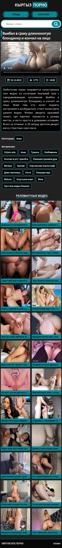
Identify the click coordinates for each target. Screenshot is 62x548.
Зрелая (21, 165)
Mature (8, 179)
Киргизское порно (12, 543)
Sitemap (56, 543)
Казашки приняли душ (45, 159)
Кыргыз (31, 5)
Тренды (16, 14)
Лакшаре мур (43, 172)
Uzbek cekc (10, 152)
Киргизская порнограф (42, 165)
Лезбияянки (50, 152)
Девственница (12, 172)
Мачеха (8, 165)
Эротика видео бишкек (16, 186)
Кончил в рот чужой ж (16, 159)
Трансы (35, 152)
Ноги (28, 172)
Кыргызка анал (25, 179)
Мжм (40, 179)
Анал (19, 138)
